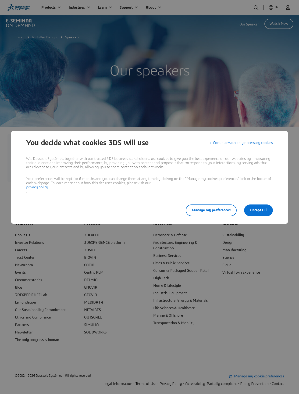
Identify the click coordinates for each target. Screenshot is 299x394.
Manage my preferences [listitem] (211, 210)
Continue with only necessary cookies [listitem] (243, 143)
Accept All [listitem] (258, 210)
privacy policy (37, 187)
